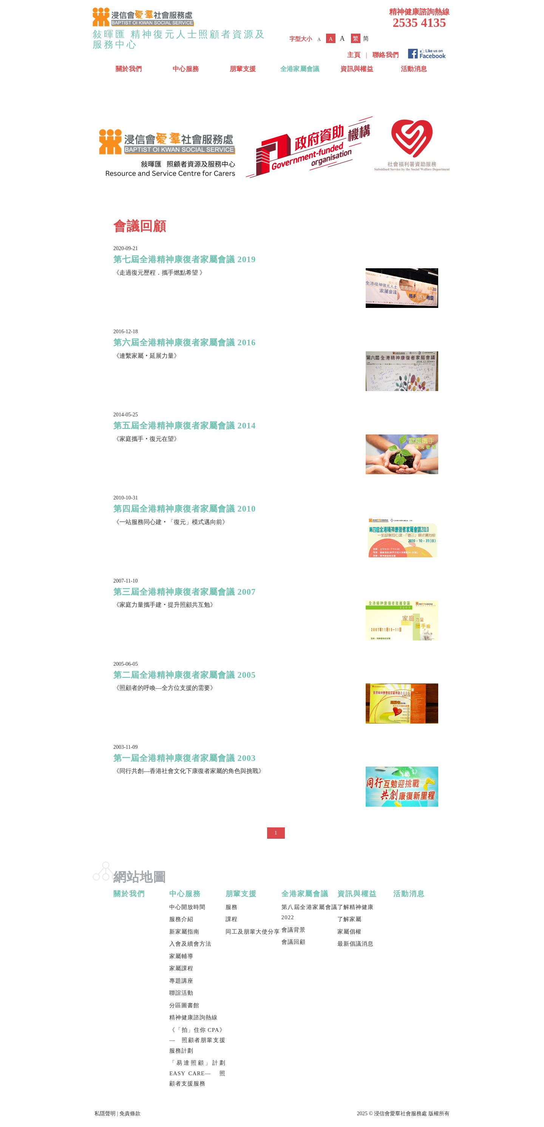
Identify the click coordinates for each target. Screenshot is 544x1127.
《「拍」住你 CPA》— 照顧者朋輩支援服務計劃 (197, 1040)
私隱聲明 (105, 1113)
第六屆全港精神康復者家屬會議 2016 (184, 342)
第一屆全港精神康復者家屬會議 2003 (184, 758)
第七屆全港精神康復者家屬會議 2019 (184, 259)
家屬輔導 (181, 956)
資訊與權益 (356, 69)
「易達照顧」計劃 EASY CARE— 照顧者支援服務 (197, 1073)
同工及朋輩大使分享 (253, 932)
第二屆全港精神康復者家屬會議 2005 (184, 675)
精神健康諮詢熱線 (193, 1017)
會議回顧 (293, 942)
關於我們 (129, 69)
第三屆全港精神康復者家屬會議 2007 (184, 592)
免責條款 (130, 1113)
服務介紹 (181, 919)
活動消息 (414, 69)
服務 (232, 907)
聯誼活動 (181, 993)
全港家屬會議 (300, 69)
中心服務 (186, 69)
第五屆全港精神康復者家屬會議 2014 (184, 425)
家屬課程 (181, 968)
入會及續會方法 (190, 944)
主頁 (353, 55)
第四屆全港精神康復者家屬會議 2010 (184, 508)
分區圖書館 (184, 1005)
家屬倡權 (349, 932)
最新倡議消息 (355, 944)
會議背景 (293, 930)
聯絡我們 (385, 55)
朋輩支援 (243, 69)
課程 (232, 919)
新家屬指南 (184, 932)
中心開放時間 (187, 907)
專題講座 (181, 981)
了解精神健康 (355, 907)
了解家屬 (349, 919)
